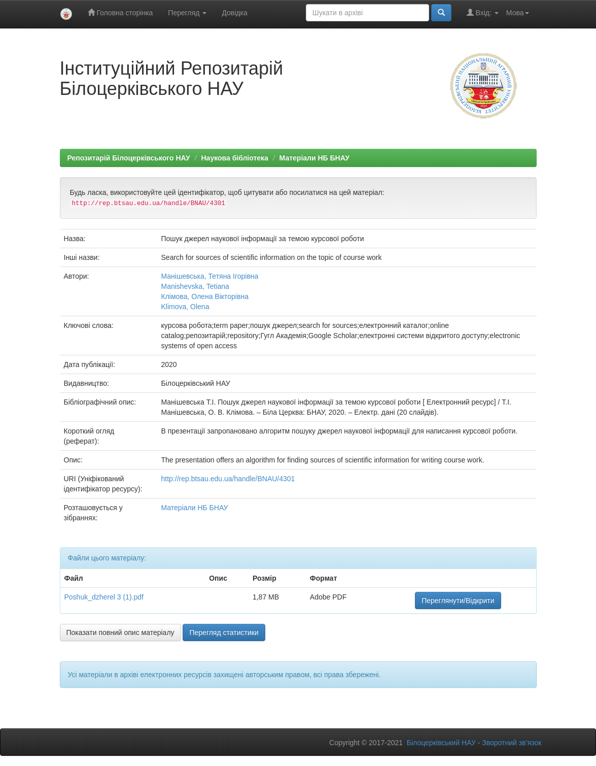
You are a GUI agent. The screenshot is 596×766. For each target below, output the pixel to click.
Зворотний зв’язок (511, 743)
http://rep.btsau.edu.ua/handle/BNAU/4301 (228, 479)
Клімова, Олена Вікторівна (205, 296)
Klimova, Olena (185, 307)
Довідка (234, 13)
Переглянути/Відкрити (458, 600)
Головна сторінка (120, 12)
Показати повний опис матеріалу (120, 632)
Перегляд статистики (223, 632)
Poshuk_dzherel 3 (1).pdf (104, 597)
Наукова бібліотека (234, 158)
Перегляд (187, 13)
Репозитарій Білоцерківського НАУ (128, 158)
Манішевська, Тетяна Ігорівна (210, 276)
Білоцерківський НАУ (441, 743)
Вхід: (483, 12)
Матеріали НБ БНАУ (314, 158)
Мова (517, 13)
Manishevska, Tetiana (195, 286)
